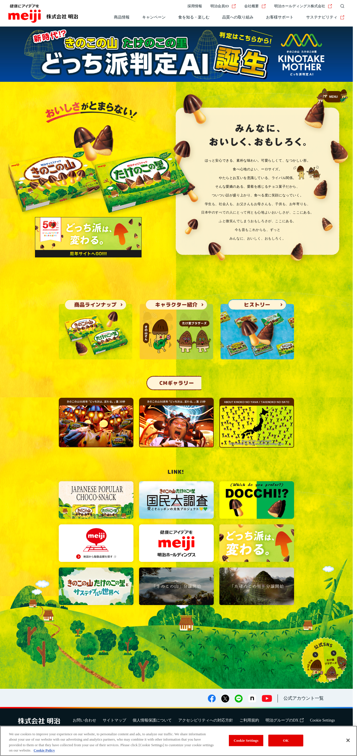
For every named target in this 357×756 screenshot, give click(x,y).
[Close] (348, 740)
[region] (178, 741)
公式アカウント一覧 (303, 698)
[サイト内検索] (341, 6)
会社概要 (255, 6)
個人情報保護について (152, 720)
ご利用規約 (249, 720)
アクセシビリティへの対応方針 (205, 720)
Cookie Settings (322, 720)
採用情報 (194, 6)
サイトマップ (114, 720)
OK (285, 740)
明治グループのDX (285, 720)
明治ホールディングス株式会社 (303, 6)
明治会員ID (223, 6)
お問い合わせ (84, 720)
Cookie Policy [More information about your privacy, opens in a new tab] (44, 750)
